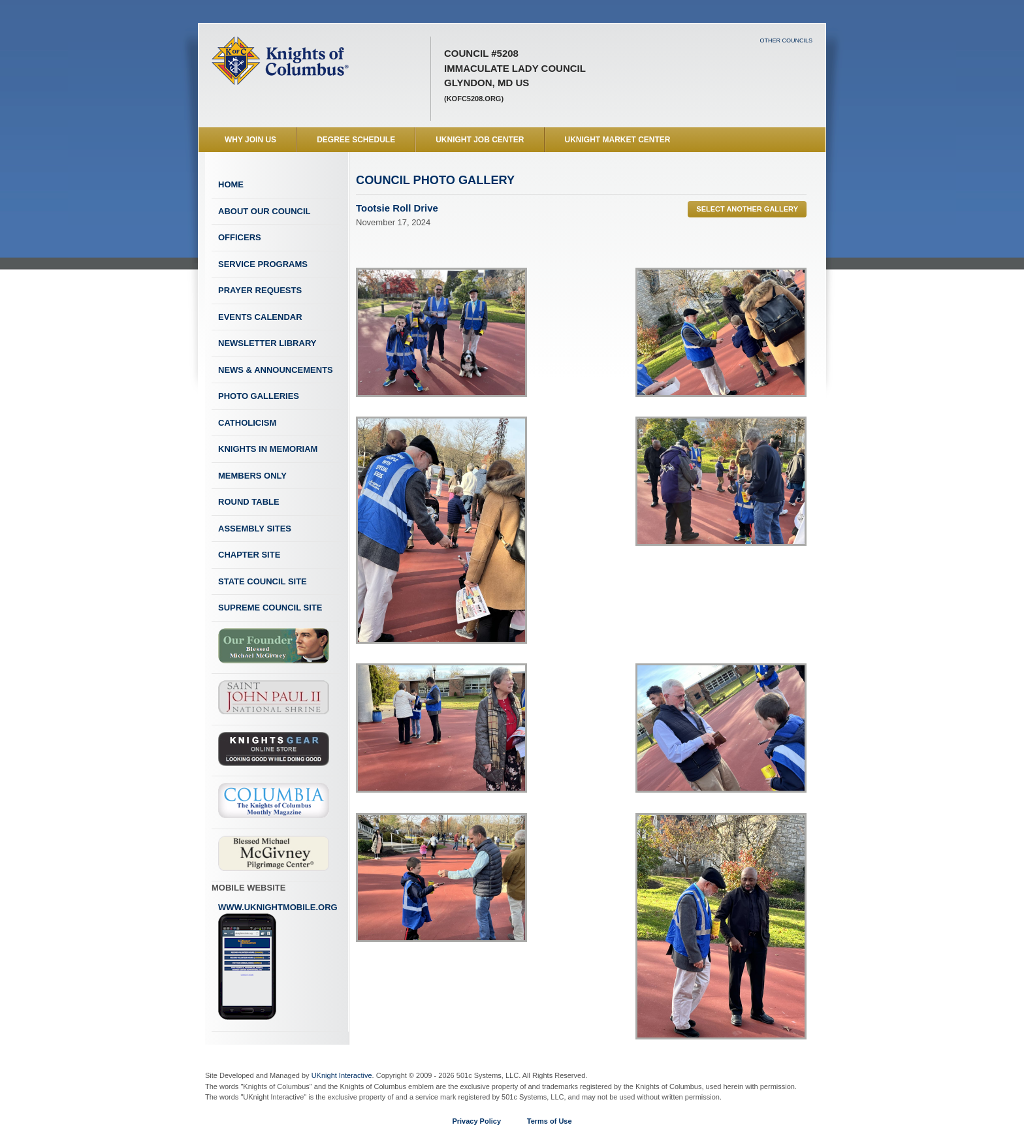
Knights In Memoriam (267, 449)
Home (231, 184)
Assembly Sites (254, 528)
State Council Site (262, 581)
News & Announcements (275, 370)
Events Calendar (260, 317)
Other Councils (786, 40)
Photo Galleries (258, 396)
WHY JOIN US (250, 139)
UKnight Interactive (342, 1075)
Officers (239, 237)
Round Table (249, 502)
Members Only (252, 476)
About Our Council (264, 211)
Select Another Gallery (747, 209)
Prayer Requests (260, 290)
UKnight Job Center (480, 139)
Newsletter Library (267, 343)
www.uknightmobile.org (278, 961)
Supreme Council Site (270, 607)
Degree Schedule (356, 139)
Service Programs (263, 264)
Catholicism (247, 423)
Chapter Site (249, 555)
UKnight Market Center (618, 139)
